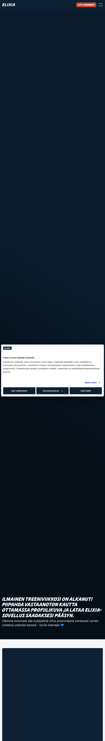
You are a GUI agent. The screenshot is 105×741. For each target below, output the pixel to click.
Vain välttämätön (19, 391)
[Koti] (8, 4)
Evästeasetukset (52, 391)
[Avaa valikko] (100, 5)
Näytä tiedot (91, 382)
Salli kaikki (86, 391)
